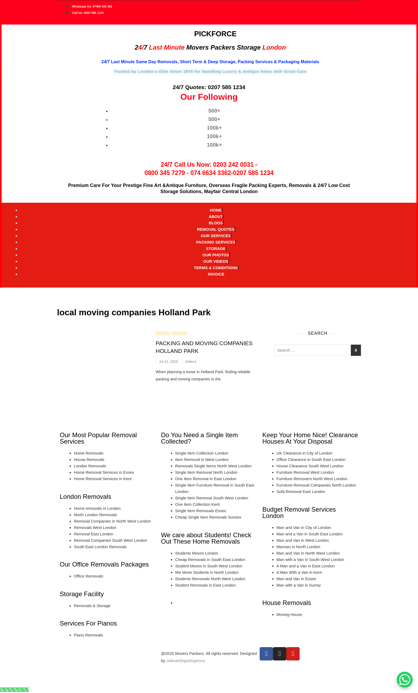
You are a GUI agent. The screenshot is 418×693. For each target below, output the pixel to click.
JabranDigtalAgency (185, 660)
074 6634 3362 (210, 172)
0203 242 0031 (233, 164)
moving (163, 333)
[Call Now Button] (14, 689)
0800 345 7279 (164, 172)
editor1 (191, 362)
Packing (179, 333)
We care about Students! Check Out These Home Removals (206, 538)
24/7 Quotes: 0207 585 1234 (209, 87)
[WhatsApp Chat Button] (405, 680)
